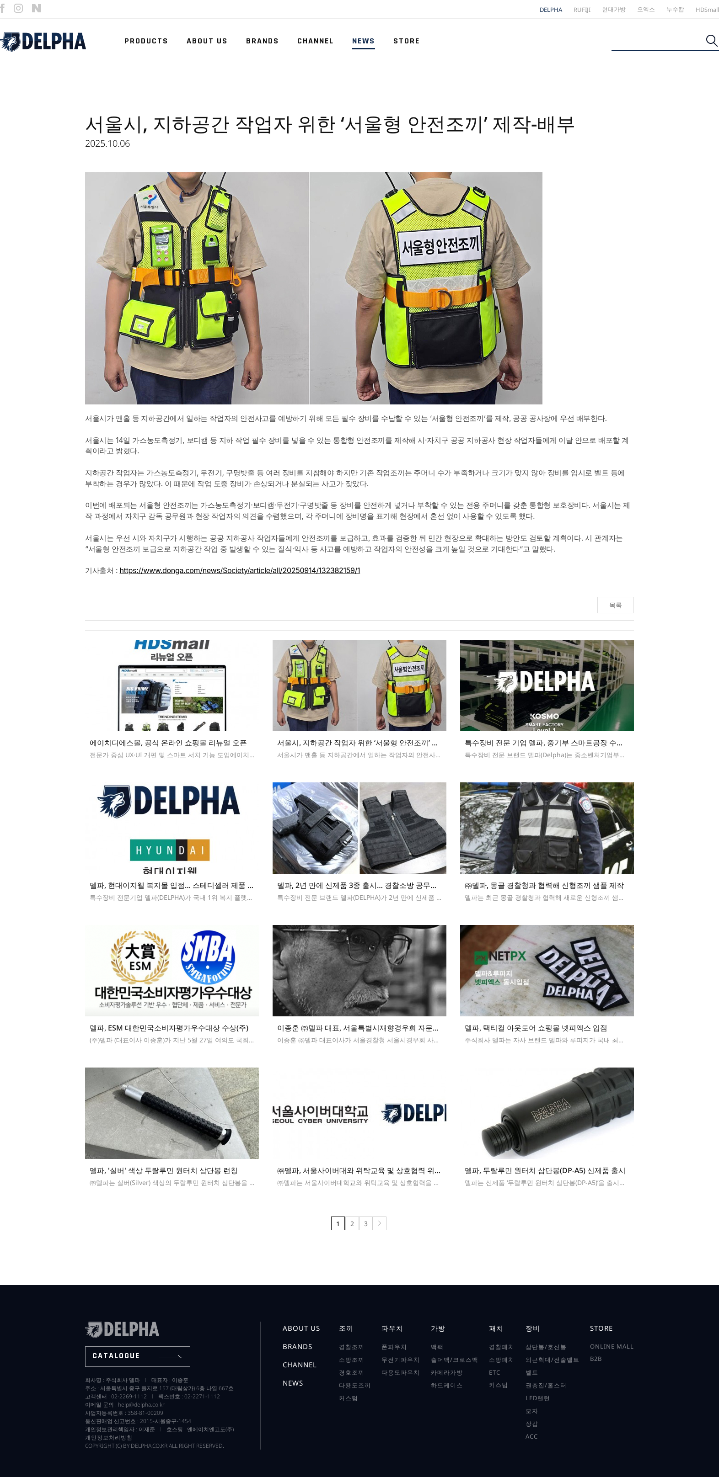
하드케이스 (447, 1385)
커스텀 (348, 1398)
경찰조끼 (352, 1347)
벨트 (532, 1372)
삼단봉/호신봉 (546, 1347)
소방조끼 (352, 1359)
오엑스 (646, 9)
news (293, 1382)
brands (297, 1346)
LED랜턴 (538, 1398)
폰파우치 (394, 1347)
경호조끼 (352, 1372)
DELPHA (551, 9)
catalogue (137, 1355)
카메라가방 (447, 1372)
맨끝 (379, 1223)
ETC (494, 1372)
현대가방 (614, 9)
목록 (615, 604)
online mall (612, 1346)
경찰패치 (502, 1347)
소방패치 (502, 1359)
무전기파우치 (400, 1359)
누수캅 (675, 9)
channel (300, 1364)
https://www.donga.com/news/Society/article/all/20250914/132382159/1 (240, 570)
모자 (532, 1411)
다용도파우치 (400, 1372)
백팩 (437, 1347)
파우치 (392, 1328)
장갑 (532, 1423)
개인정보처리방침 (109, 1437)
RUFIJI (582, 9)
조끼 (346, 1328)
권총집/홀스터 (546, 1385)
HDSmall (707, 9)
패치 (496, 1328)
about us (301, 1328)
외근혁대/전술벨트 (552, 1359)
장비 (533, 1328)
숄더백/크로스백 (454, 1359)
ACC (532, 1436)
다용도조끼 (355, 1385)
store (601, 1328)
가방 (438, 1328)
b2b (596, 1359)
